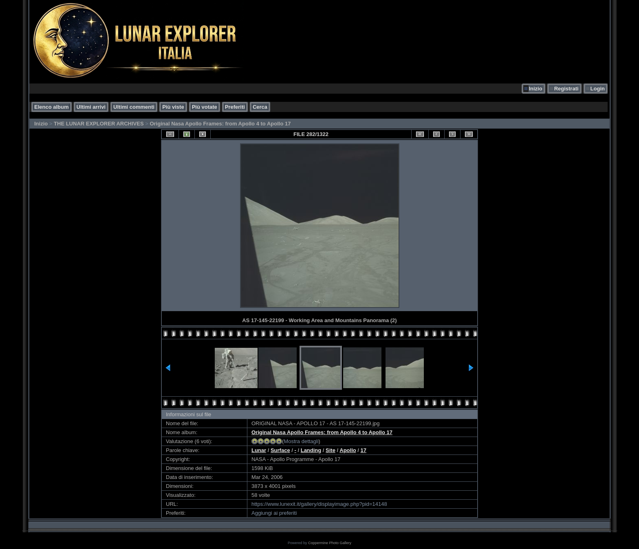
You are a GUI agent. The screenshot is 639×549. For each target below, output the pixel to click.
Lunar (258, 450)
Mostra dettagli (301, 441)
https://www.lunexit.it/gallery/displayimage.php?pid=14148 (319, 504)
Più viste (173, 107)
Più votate (204, 107)
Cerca (260, 107)
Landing (311, 450)
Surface (280, 450)
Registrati (566, 89)
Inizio (535, 89)
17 (363, 450)
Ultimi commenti (133, 107)
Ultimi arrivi (91, 107)
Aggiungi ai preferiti (274, 513)
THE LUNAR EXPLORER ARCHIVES (99, 124)
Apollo (347, 450)
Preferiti (235, 107)
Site (330, 450)
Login (598, 89)
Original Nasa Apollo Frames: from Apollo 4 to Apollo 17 (220, 124)
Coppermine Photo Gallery (329, 543)
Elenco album (51, 107)
